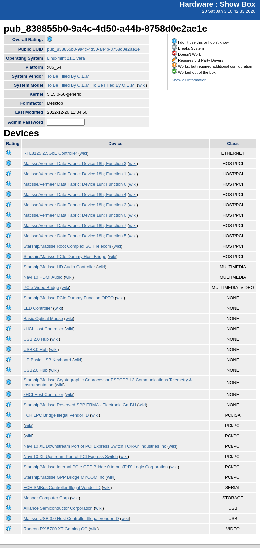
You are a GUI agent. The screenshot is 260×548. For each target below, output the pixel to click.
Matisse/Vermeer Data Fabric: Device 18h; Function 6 (74, 184)
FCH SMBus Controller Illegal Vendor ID (61, 487)
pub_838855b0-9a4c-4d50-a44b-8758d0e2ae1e (93, 49)
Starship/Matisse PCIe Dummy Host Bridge (64, 256)
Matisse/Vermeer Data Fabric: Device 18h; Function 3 (74, 163)
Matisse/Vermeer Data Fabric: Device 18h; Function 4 (74, 194)
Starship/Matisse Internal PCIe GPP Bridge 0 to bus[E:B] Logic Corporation (95, 466)
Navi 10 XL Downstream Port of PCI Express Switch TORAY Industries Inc (94, 446)
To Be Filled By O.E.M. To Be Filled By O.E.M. (91, 85)
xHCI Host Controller (43, 328)
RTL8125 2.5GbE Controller (50, 153)
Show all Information (189, 80)
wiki (142, 85)
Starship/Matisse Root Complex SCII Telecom (67, 246)
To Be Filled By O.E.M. (69, 76)
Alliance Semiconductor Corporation (57, 508)
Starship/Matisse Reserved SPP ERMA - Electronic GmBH (79, 404)
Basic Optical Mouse (43, 318)
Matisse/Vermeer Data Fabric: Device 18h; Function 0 (74, 215)
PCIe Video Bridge (41, 287)
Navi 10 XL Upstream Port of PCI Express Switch (70, 456)
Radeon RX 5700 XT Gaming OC (55, 528)
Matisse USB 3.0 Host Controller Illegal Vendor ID (71, 518)
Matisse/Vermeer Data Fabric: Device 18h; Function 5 (74, 235)
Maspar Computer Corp (46, 497)
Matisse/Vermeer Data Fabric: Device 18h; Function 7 (74, 225)
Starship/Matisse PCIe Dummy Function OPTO (68, 297)
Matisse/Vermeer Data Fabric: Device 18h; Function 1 (74, 173)
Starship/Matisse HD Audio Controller (59, 266)
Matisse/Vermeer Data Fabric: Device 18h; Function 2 (74, 204)
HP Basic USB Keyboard (47, 359)
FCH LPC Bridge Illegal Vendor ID (56, 415)
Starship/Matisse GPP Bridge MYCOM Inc (63, 477)
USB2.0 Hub (35, 370)
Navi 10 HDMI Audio (42, 277)
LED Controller (37, 308)
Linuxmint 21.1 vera (66, 58)
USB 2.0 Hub (36, 339)
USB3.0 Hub (35, 349)
